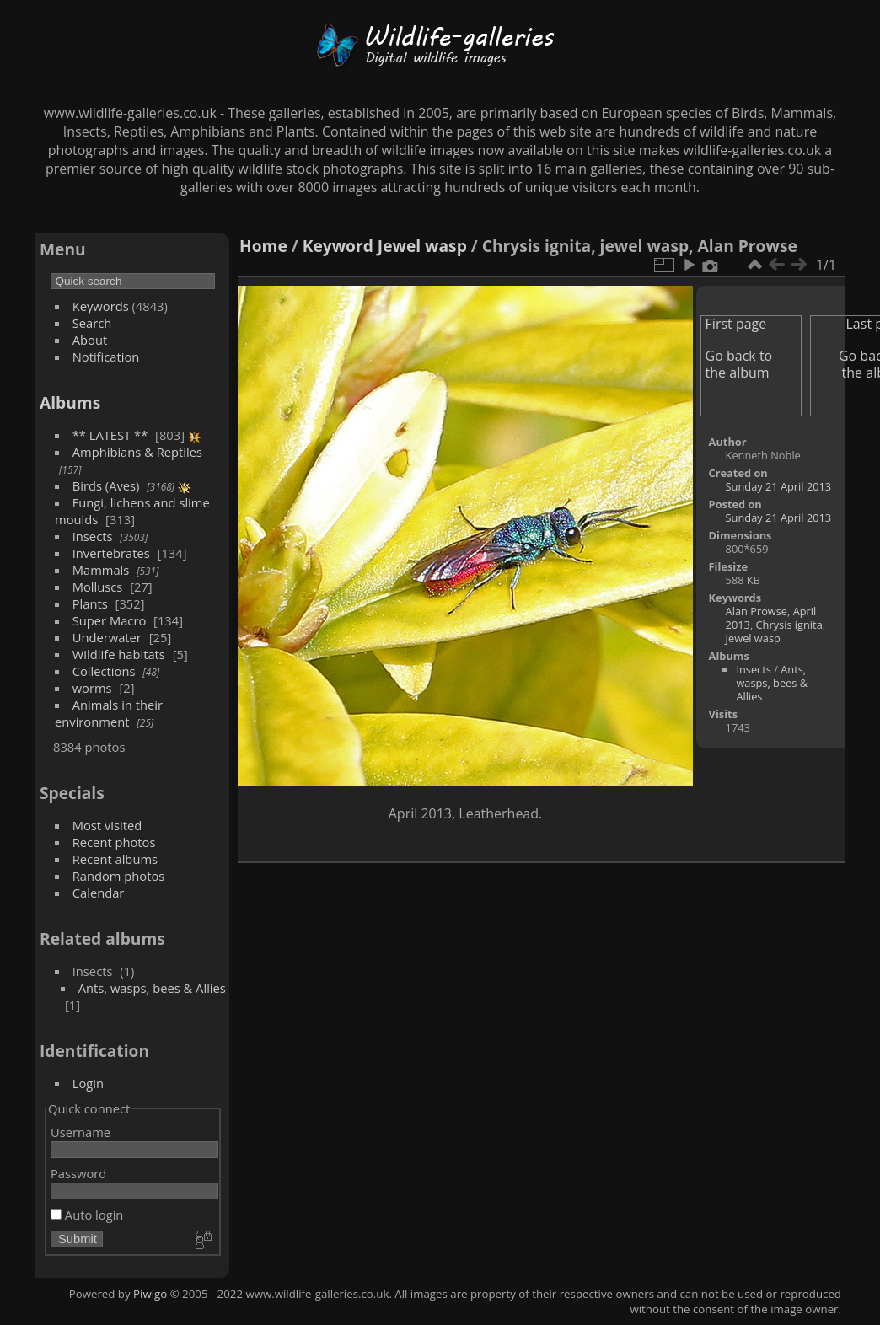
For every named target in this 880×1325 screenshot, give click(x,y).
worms (92, 687)
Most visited (107, 825)
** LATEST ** (110, 434)
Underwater (107, 637)
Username (80, 1132)
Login (88, 1083)
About (89, 339)
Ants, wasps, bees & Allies (152, 987)
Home (263, 245)
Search (92, 322)
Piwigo (150, 1293)
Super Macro (109, 620)
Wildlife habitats (118, 654)
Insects (92, 536)
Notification (106, 356)
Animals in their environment (109, 713)
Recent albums (115, 858)
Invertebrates (111, 552)
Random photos (118, 875)
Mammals (101, 569)
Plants (90, 603)
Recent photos (114, 842)
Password (78, 1173)
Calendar (98, 892)
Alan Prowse (756, 611)
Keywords (100, 306)
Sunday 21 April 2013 (779, 486)
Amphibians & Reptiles (137, 451)
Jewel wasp (422, 245)
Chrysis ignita (789, 624)
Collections (104, 670)
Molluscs (97, 586)
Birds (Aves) (106, 485)
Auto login (87, 1214)
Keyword (338, 245)
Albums (70, 402)
